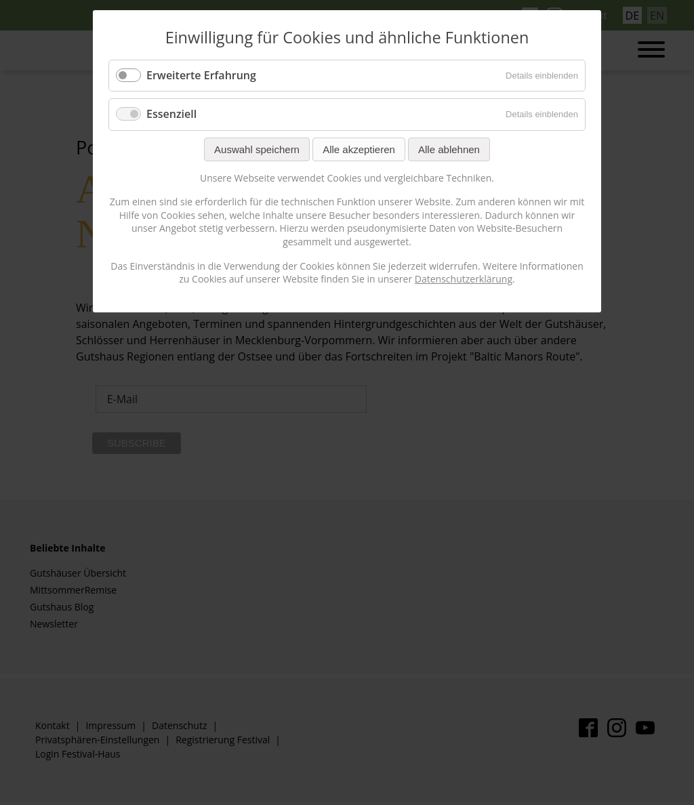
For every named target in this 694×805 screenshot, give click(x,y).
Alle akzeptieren (359, 149)
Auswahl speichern (257, 149)
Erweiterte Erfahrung (201, 75)
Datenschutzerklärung (463, 278)
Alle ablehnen (449, 149)
